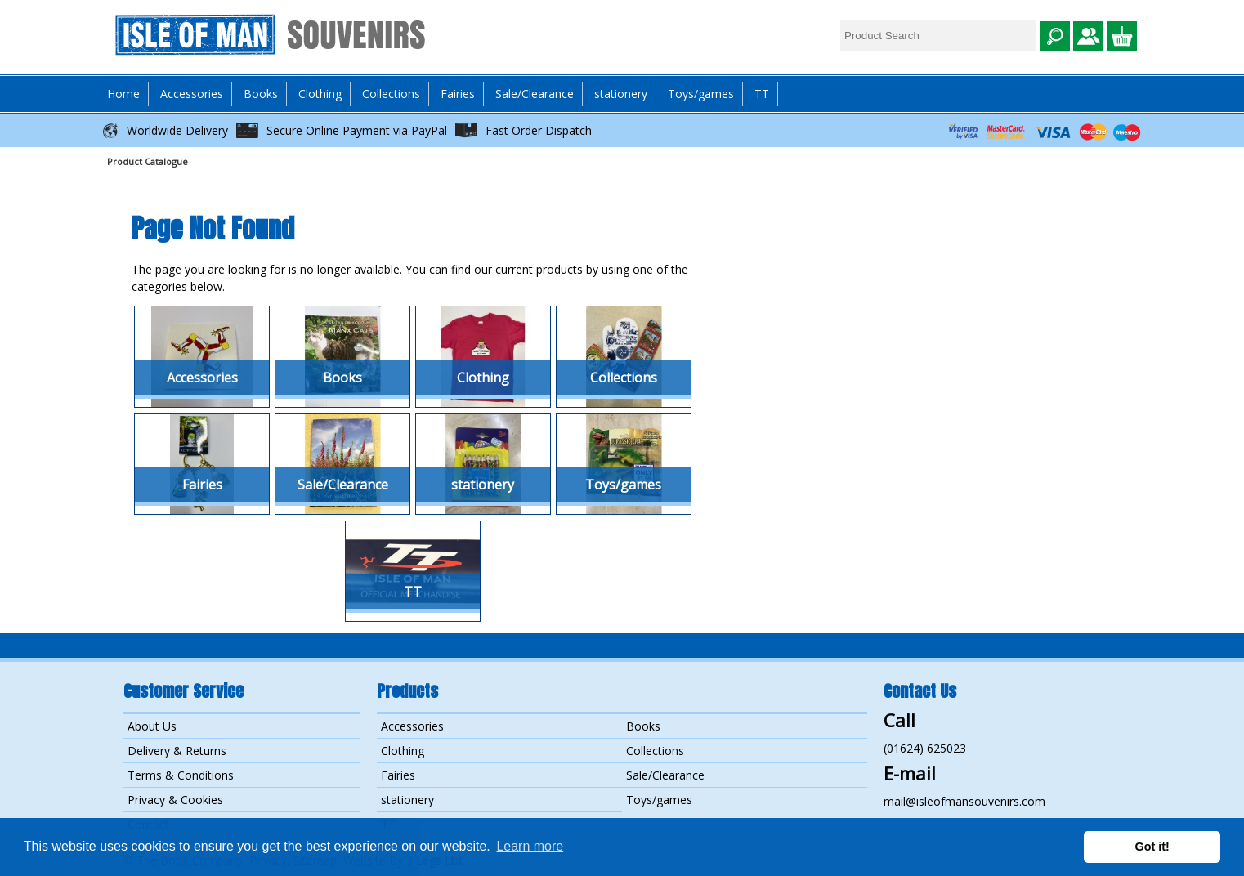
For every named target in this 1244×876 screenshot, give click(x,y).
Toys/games (701, 93)
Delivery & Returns (177, 750)
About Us (152, 726)
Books (643, 726)
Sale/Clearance (534, 93)
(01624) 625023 (925, 748)
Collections (655, 750)
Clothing (402, 750)
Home (123, 93)
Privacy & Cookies (175, 799)
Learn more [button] (529, 846)
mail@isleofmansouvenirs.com (964, 801)
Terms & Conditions (181, 775)
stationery (620, 93)
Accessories (412, 726)
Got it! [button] (1152, 846)
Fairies (458, 93)
